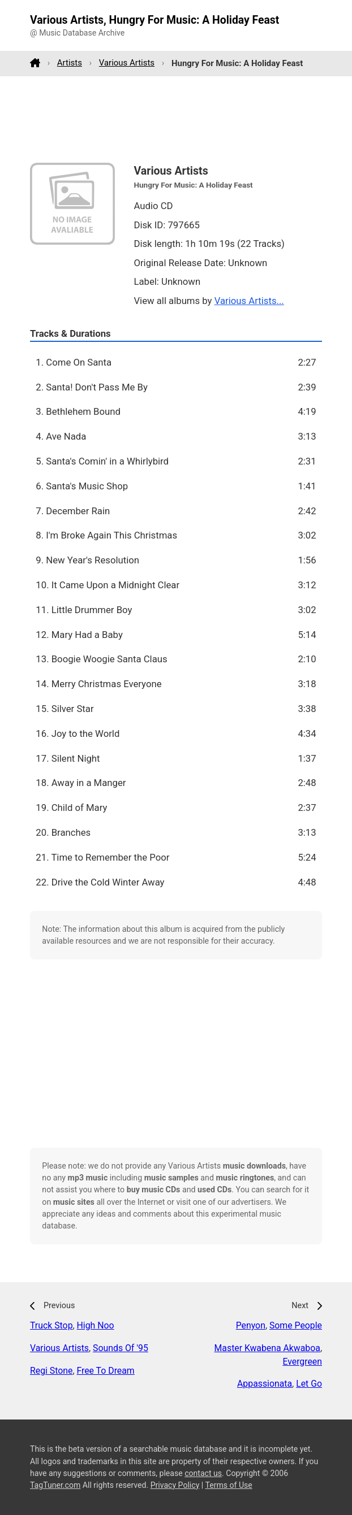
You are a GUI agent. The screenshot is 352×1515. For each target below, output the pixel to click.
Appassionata (264, 1383)
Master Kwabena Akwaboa (267, 1348)
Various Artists (126, 63)
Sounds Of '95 (120, 1348)
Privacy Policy (175, 1485)
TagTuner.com (55, 1485)
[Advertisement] (176, 119)
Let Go (309, 1383)
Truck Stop (51, 1325)
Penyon (250, 1325)
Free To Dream (105, 1370)
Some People (295, 1325)
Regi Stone (51, 1370)
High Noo (95, 1325)
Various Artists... (249, 300)
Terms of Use (228, 1485)
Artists (69, 63)
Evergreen (302, 1361)
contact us (203, 1473)
